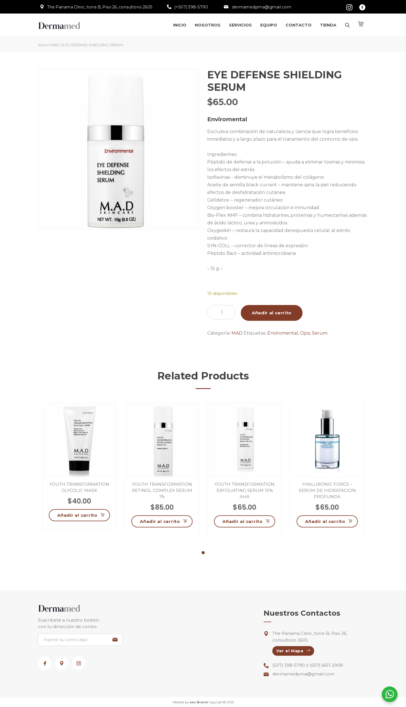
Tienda (328, 25)
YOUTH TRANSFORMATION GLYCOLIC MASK (79, 487)
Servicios (240, 25)
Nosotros (207, 25)
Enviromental (282, 333)
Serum (319, 333)
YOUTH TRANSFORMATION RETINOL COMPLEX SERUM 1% (162, 490)
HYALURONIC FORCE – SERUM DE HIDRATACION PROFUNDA (327, 490)
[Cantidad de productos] (221, 312)
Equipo (268, 25)
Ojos (305, 333)
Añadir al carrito (272, 312)
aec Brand (198, 702)
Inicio (179, 25)
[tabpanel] (79, 466)
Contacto (299, 25)
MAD (54, 45)
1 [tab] (203, 553)
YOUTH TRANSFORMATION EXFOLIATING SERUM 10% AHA (245, 490)
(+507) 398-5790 (191, 7)
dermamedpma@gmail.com (261, 7)
